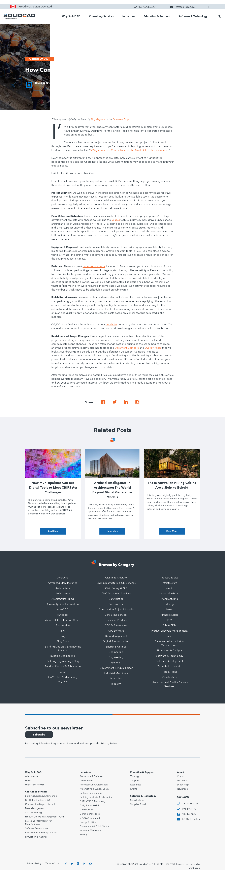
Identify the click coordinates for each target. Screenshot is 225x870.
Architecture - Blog (63, 599)
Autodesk (62, 615)
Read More (52, 531)
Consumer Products (116, 620)
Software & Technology (192, 16)
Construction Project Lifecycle (116, 609)
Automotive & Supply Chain (94, 789)
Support (134, 781)
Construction (116, 599)
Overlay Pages (153, 348)
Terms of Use (52, 864)
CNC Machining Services (116, 593)
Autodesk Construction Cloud (62, 620)
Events (133, 789)
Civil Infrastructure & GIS (38, 800)
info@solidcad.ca (191, 819)
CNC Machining (33, 813)
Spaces (115, 220)
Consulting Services (101, 16)
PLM (169, 620)
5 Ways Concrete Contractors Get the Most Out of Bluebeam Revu (129, 150)
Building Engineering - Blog (62, 661)
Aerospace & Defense (91, 776)
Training (134, 776)
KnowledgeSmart (169, 593)
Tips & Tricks (169, 672)
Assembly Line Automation (63, 604)
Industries (128, 16)
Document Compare (127, 348)
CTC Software (116, 631)
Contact (181, 776)
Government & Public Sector (116, 668)
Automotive (63, 625)
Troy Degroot (98, 119)
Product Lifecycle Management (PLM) (44, 817)
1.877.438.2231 (190, 804)
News (169, 609)
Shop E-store (137, 800)
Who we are (31, 776)
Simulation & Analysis (169, 650)
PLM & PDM (169, 625)
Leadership (183, 785)
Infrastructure (169, 583)
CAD (63, 672)
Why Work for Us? (34, 785)
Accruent (62, 577)
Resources (135, 785)
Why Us (29, 781)
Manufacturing (169, 599)
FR (209, 7)
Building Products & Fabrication (96, 797)
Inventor (169, 588)
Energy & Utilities (116, 647)
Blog (62, 636)
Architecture (62, 588)
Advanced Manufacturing (62, 583)
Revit (169, 636)
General (116, 662)
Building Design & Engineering (41, 796)
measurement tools (94, 266)
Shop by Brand (138, 804)
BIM (62, 631)
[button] (219, 16)
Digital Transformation (116, 641)
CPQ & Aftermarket (116, 625)
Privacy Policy (109, 743)
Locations (182, 781)
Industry (116, 684)
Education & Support (157, 16)
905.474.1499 (189, 809)
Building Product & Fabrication (63, 666)
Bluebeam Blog (121, 119)
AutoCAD (62, 609)
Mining (169, 604)
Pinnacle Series (169, 615)
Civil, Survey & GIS (116, 588)
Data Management (116, 636)
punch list (111, 324)
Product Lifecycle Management (169, 631)
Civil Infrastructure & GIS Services (116, 583)
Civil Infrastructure (116, 577)
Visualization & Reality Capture (41, 833)
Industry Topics (169, 577)
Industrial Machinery (116, 673)
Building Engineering (62, 656)
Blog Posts (63, 641)
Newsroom (183, 789)
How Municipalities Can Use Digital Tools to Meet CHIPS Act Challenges (53, 487)
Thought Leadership (169, 666)
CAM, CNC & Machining (62, 677)
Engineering (116, 652)
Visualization (169, 677)
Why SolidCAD (71, 16)
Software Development (169, 661)
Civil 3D (62, 682)
